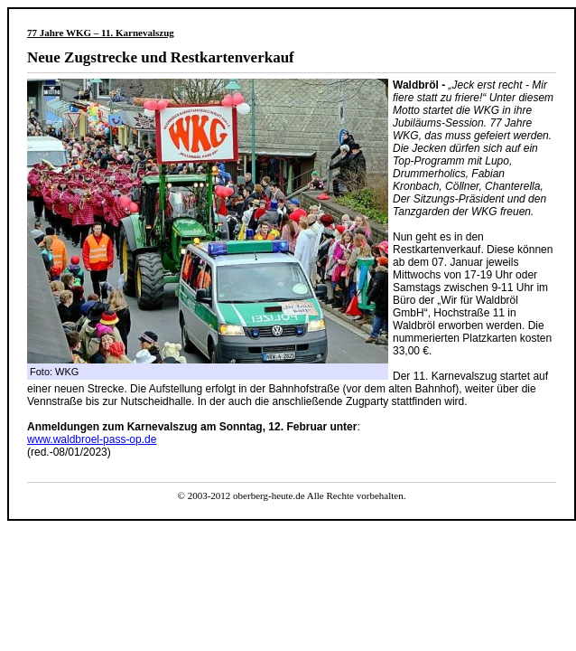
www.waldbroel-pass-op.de (91, 439)
